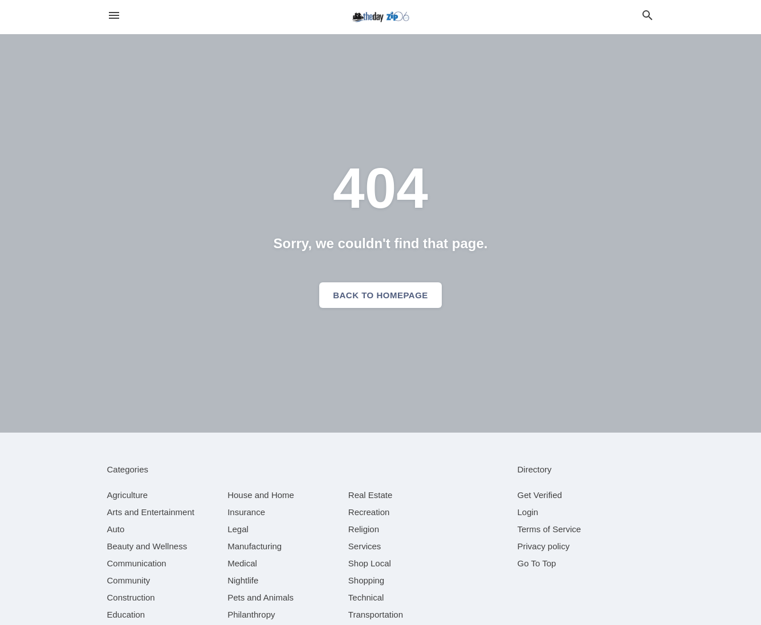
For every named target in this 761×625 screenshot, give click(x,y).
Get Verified (540, 495)
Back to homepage (380, 295)
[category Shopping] (366, 580)
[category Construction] (131, 597)
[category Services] (364, 546)
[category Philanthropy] (251, 614)
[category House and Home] (260, 495)
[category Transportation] (375, 614)
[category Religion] (363, 529)
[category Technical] (366, 597)
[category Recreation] (369, 512)
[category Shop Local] (369, 563)
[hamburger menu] (114, 16)
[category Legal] (238, 529)
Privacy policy (544, 546)
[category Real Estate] (370, 495)
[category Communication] (136, 563)
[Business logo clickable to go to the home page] (381, 17)
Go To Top (537, 563)
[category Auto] (116, 529)
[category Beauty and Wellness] (147, 546)
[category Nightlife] (242, 580)
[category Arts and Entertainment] (150, 512)
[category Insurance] (246, 512)
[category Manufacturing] (254, 546)
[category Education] (126, 614)
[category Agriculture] (127, 495)
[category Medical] (242, 563)
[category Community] (128, 580)
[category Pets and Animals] (260, 597)
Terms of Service (549, 529)
